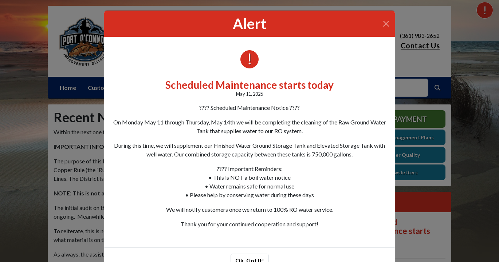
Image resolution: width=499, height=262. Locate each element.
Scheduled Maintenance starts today (249, 85)
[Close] (386, 23)
